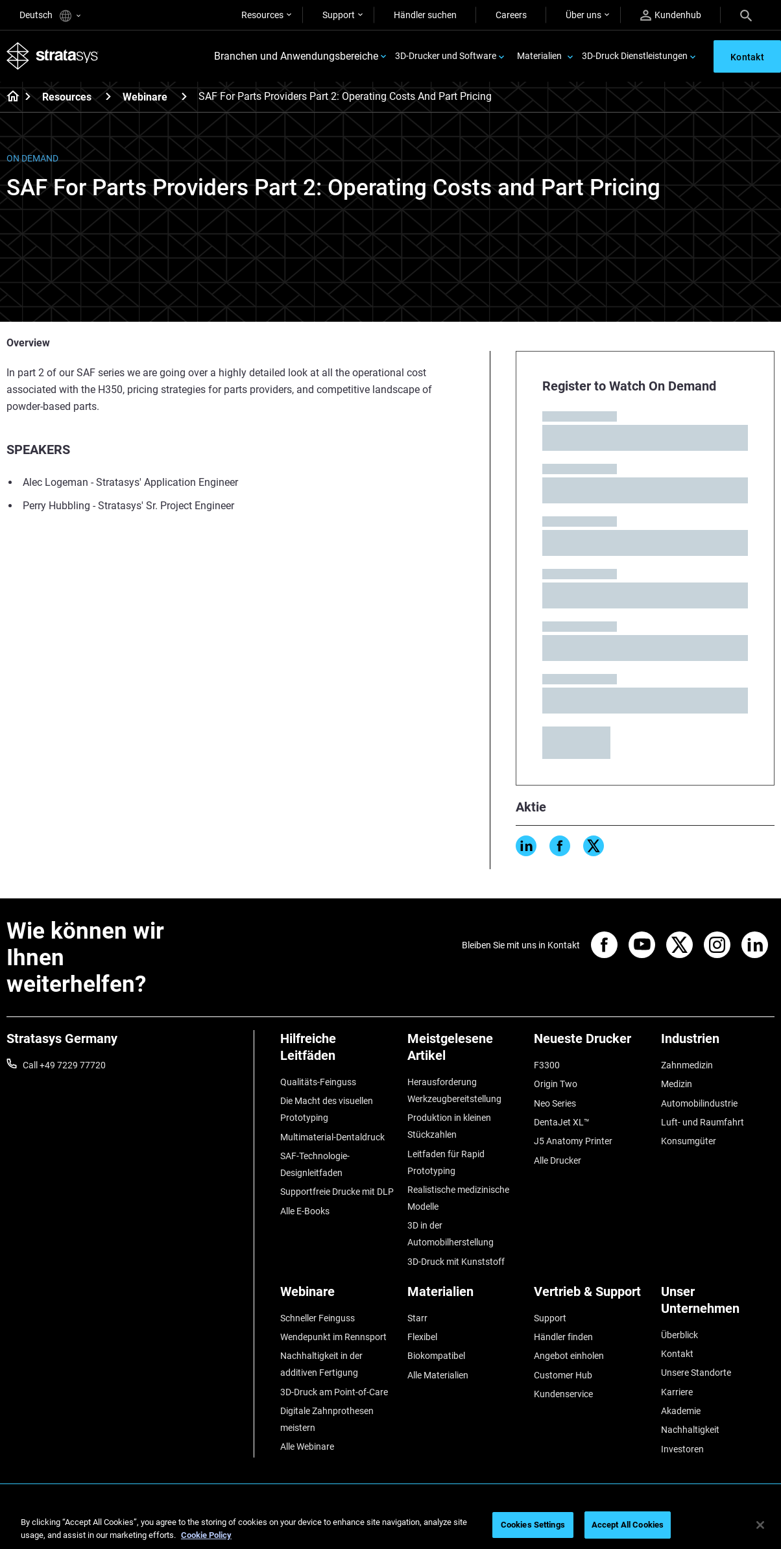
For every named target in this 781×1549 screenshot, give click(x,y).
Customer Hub (563, 1375)
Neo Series (555, 1103)
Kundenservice (563, 1394)
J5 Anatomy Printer (573, 1141)
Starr (417, 1318)
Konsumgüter (688, 1141)
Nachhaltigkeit (690, 1429)
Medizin (676, 1084)
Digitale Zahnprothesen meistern (327, 1419)
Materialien (539, 56)
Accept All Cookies (628, 1525)
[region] (390, 1526)
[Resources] (108, 96)
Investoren (682, 1449)
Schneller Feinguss (317, 1318)
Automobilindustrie (699, 1103)
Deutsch (49, 16)
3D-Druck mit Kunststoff (456, 1261)
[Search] (746, 15)
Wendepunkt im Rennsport (333, 1337)
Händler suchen (425, 15)
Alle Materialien (437, 1375)
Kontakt (677, 1354)
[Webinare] (184, 96)
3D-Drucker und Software (445, 56)
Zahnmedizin (687, 1065)
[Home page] (8, 97)
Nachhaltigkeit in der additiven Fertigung (321, 1364)
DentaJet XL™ (562, 1122)
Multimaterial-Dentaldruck (332, 1137)
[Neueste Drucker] (591, 1043)
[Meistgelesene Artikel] (464, 1052)
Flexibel (422, 1337)
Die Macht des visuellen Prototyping (326, 1109)
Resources (262, 15)
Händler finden (563, 1337)
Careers (511, 15)
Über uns (583, 15)
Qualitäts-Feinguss (318, 1082)
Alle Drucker (557, 1160)
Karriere (677, 1392)
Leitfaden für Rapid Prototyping (446, 1162)
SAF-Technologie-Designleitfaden (315, 1164)
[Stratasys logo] (52, 56)
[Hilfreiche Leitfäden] (337, 1052)
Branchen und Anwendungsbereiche (296, 56)
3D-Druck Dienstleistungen (635, 56)
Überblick (679, 1335)
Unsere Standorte (696, 1372)
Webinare (145, 97)
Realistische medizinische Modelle (458, 1198)
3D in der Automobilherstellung (450, 1233)
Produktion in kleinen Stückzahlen (449, 1126)
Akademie (681, 1411)
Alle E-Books (305, 1211)
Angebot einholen (569, 1356)
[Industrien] (718, 1043)
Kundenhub (670, 15)
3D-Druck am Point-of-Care (334, 1392)
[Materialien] (464, 1296)
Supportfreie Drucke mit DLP (337, 1191)
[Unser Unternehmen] (718, 1305)
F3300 (547, 1065)
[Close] (760, 1525)
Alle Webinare (307, 1446)
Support (338, 15)
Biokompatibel (436, 1356)
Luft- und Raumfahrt (702, 1122)
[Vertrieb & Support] (591, 1296)
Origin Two (555, 1084)
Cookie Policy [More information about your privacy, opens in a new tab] (206, 1535)
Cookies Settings (533, 1525)
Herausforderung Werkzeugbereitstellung (454, 1090)
